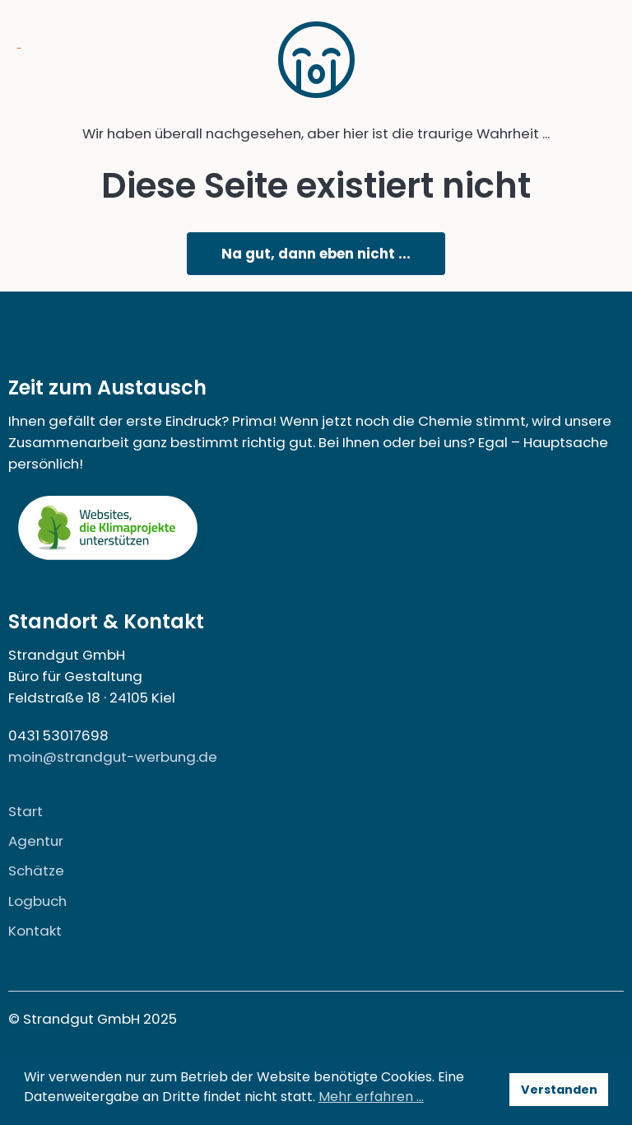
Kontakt (35, 931)
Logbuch (37, 901)
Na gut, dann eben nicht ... (316, 254)
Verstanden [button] (559, 1089)
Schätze (36, 870)
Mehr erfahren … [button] (371, 1096)
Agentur (35, 841)
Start (25, 811)
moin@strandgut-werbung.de (112, 757)
